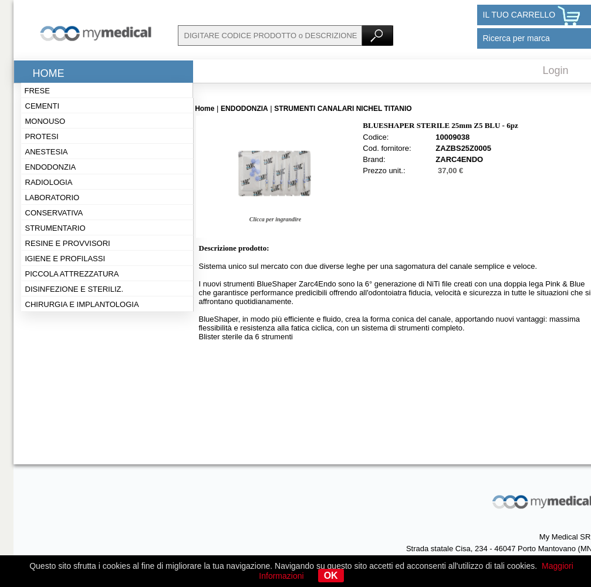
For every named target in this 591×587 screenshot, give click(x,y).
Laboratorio (52, 197)
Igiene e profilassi (65, 258)
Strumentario (55, 228)
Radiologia (49, 182)
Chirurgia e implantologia (82, 304)
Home (49, 73)
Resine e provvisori (67, 243)
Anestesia (46, 151)
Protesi (42, 136)
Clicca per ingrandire (275, 219)
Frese (37, 90)
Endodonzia (50, 167)
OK (331, 576)
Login (556, 70)
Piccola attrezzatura (72, 273)
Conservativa (54, 212)
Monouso (45, 121)
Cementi (42, 106)
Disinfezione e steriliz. (74, 289)
